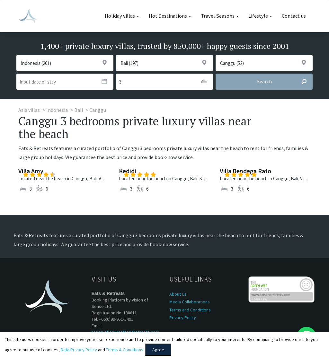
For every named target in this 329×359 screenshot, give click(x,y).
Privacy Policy (182, 317)
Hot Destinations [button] (170, 16)
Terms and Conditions (190, 310)
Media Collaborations (189, 302)
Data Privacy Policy (79, 350)
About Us (178, 294)
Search (284, 82)
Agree (158, 350)
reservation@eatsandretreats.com (125, 332)
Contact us (294, 16)
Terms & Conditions (124, 350)
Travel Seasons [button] (220, 16)
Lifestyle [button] (260, 16)
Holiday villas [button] (122, 16)
